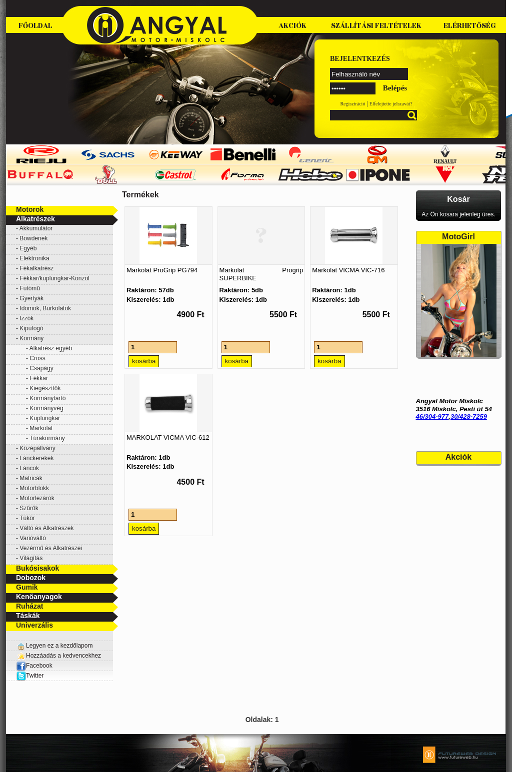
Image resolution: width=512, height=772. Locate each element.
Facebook (34, 665)
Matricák (31, 478)
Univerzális (34, 625)
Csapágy (41, 368)
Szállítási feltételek (376, 25)
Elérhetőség (470, 25)
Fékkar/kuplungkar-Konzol (54, 278)
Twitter (35, 675)
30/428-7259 (468, 416)
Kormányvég (46, 408)
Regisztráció (352, 103)
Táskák (28, 616)
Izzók (27, 318)
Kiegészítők (45, 388)
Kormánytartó (48, 398)
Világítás (31, 558)
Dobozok (31, 578)
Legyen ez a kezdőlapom (59, 645)
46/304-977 (432, 416)
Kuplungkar (45, 418)
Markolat (41, 428)
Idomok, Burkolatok (45, 308)
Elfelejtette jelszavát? (391, 103)
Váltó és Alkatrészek (47, 528)
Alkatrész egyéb (51, 348)
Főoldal (35, 25)
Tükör (27, 518)
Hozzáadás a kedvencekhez (63, 655)
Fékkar (39, 378)
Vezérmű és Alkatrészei (51, 548)
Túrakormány (47, 438)
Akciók (292, 25)
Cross (37, 358)
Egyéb (28, 248)
